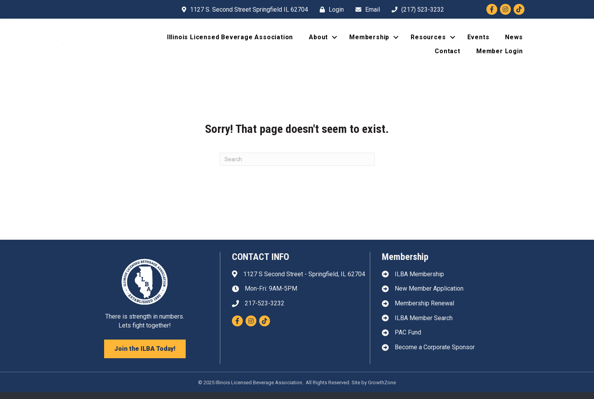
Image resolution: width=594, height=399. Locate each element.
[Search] (297, 166)
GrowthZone (382, 389)
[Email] (366, 9)
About (318, 40)
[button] (145, 356)
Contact (447, 54)
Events (478, 40)
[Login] (330, 9)
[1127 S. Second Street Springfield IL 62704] (243, 9)
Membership (369, 40)
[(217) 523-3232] (416, 9)
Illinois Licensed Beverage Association (230, 40)
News (514, 40)
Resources (428, 40)
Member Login (499, 54)
